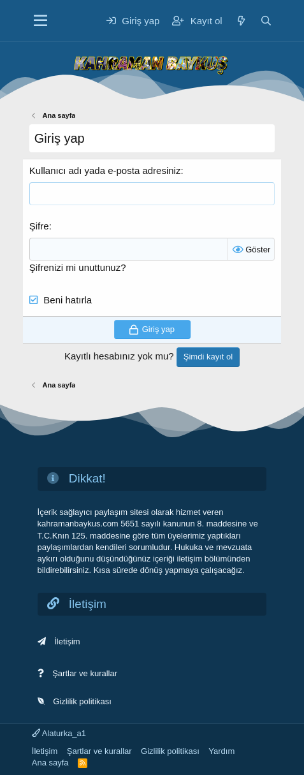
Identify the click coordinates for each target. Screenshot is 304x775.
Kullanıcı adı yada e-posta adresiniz (105, 170)
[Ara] (266, 20)
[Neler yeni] (241, 20)
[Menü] (40, 21)
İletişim (67, 641)
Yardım (221, 751)
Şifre (39, 226)
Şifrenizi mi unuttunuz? (77, 267)
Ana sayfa (50, 762)
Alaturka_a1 (59, 733)
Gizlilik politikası (82, 701)
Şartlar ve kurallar (84, 673)
